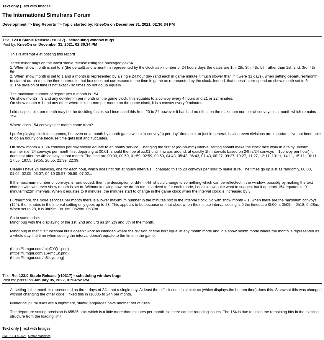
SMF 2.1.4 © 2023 (14, 336)
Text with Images (36, 6)
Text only (10, 6)
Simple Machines (39, 336)
